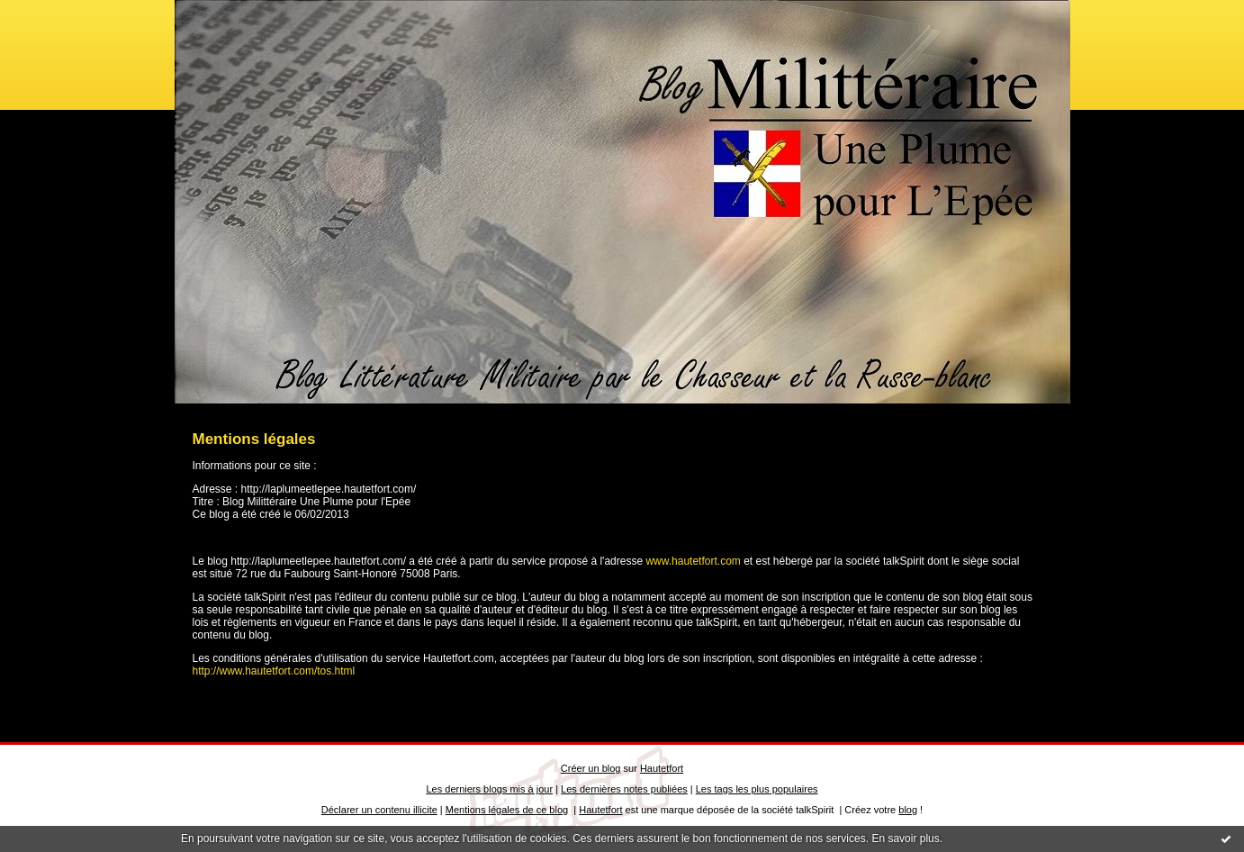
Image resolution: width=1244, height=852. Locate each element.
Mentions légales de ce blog (507, 809)
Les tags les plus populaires (757, 789)
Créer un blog (591, 768)
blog (907, 809)
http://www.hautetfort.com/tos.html (274, 671)
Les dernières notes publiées (624, 789)
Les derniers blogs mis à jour (490, 789)
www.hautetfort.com (692, 561)
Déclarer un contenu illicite (379, 809)
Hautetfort (661, 768)
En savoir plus (905, 838)
